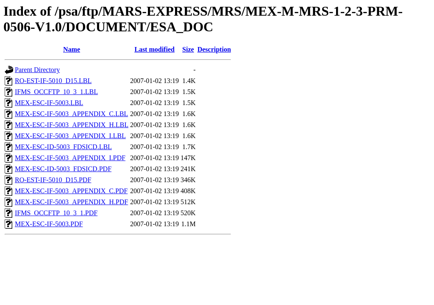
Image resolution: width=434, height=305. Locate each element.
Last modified (154, 49)
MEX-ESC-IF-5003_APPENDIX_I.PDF (70, 157)
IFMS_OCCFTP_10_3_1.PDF (56, 212)
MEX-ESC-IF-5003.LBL (49, 102)
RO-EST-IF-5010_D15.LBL (53, 80)
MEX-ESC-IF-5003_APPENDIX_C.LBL (71, 113)
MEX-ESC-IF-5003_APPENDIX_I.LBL (70, 135)
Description (214, 49)
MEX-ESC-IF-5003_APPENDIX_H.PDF (71, 201)
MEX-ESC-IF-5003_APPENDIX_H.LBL (71, 124)
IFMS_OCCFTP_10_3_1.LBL (56, 91)
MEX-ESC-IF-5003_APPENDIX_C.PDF (71, 190)
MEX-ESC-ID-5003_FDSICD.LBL (63, 146)
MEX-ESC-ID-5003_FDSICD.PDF (63, 168)
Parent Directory (37, 69)
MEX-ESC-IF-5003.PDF (49, 223)
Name (71, 49)
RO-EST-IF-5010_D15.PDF (53, 179)
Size (188, 49)
